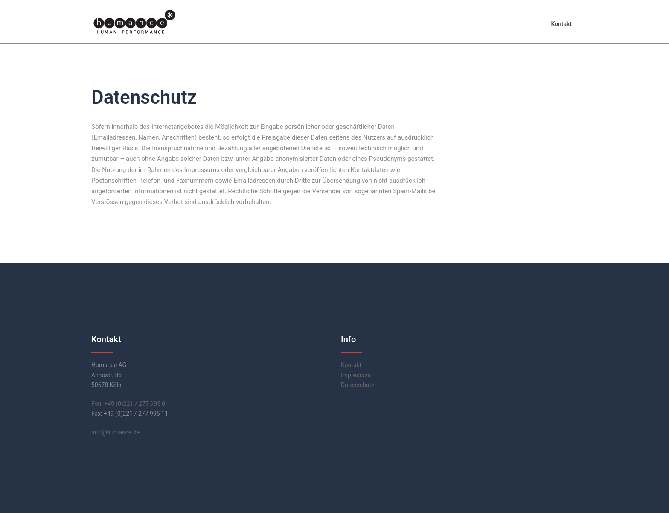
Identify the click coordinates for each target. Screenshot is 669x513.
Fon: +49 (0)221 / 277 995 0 (128, 403)
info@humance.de (115, 432)
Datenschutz (357, 385)
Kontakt (561, 23)
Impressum (356, 375)
